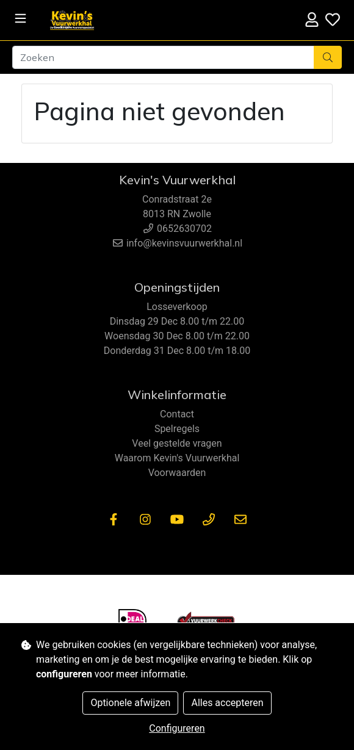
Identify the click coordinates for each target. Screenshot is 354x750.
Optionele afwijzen (130, 703)
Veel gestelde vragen (177, 443)
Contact (177, 414)
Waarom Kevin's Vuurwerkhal (177, 458)
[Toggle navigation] (20, 18)
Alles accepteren (227, 703)
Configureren (176, 728)
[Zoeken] (163, 57)
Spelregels (177, 428)
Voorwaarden (177, 472)
